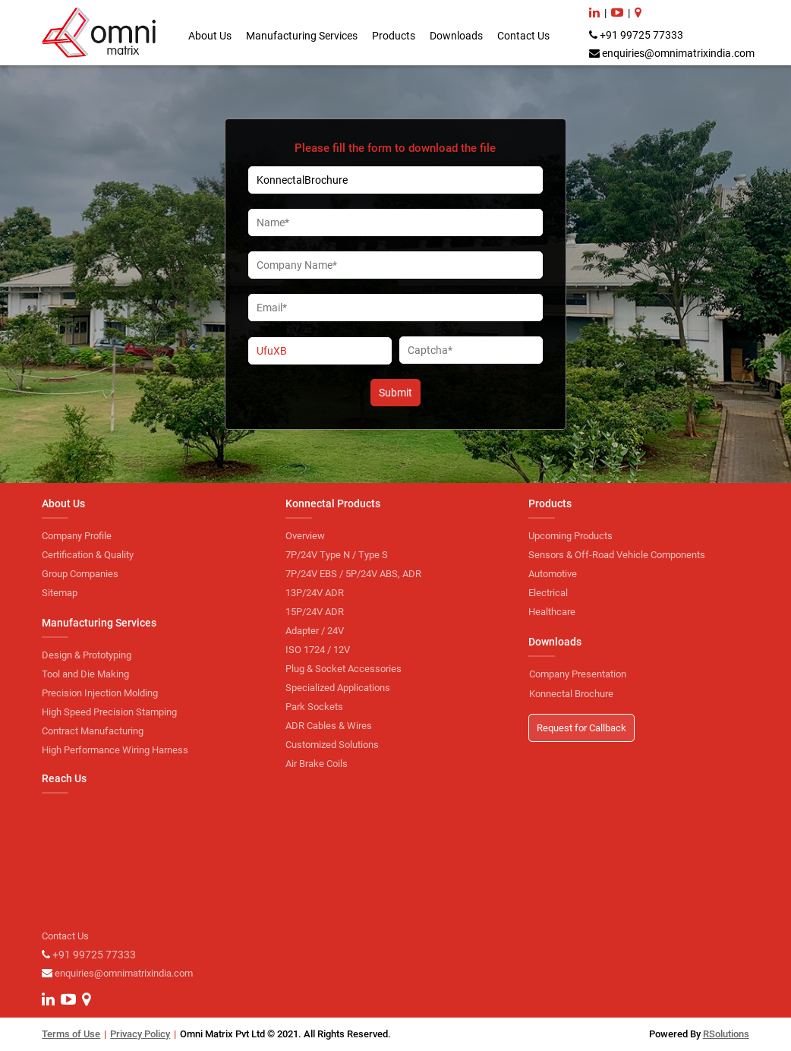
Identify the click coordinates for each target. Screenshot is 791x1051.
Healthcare (551, 611)
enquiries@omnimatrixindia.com (678, 53)
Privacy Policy (140, 1034)
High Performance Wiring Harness (115, 750)
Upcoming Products (570, 535)
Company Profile (77, 535)
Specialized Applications (337, 687)
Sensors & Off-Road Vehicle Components (616, 554)
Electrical (548, 592)
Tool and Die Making (85, 674)
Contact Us (523, 36)
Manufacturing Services (302, 36)
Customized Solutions (332, 744)
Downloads (456, 36)
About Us (210, 36)
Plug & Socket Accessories (343, 668)
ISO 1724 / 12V (317, 649)
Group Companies (80, 573)
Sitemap (59, 592)
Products (393, 36)
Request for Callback (581, 728)
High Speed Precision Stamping (109, 712)
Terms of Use (71, 1034)
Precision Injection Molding (100, 693)
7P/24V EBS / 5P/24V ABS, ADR (353, 573)
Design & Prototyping (86, 655)
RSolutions (726, 1034)
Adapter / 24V (314, 630)
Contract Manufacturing (92, 731)
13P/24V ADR (314, 592)
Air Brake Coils (316, 763)
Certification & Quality (88, 554)
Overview (305, 535)
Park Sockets (314, 706)
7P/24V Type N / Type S (336, 554)
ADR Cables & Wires (328, 725)
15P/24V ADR (314, 611)
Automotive (552, 573)
